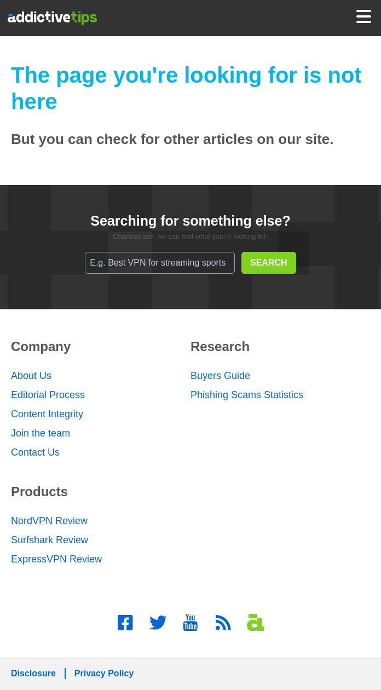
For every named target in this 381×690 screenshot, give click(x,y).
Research (220, 346)
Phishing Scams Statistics (246, 394)
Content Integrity (47, 414)
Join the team (40, 433)
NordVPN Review (49, 520)
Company (41, 346)
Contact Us (35, 452)
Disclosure (33, 673)
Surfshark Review (49, 539)
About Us (31, 375)
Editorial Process (48, 394)
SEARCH (268, 262)
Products (39, 491)
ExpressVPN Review (56, 559)
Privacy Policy (104, 673)
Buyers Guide (220, 375)
